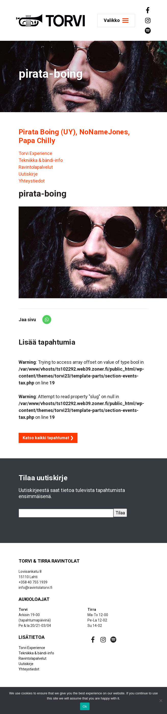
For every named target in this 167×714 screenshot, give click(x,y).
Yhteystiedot (32, 181)
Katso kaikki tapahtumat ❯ (48, 437)
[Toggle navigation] (116, 20)
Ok (85, 706)
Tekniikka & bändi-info (41, 160)
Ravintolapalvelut (36, 167)
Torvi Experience (35, 153)
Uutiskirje (28, 174)
